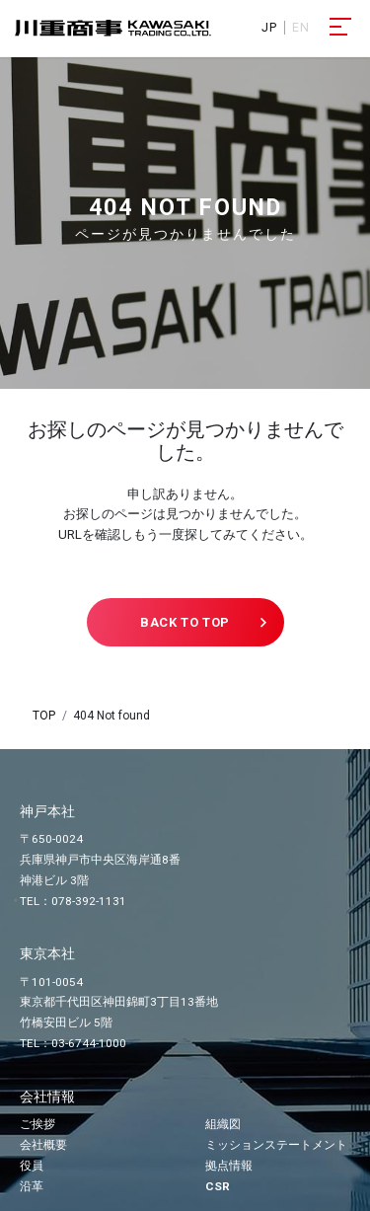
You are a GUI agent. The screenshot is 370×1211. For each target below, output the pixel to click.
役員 (31, 1166)
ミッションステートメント (276, 1145)
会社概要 (43, 1145)
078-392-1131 (88, 901)
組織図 (223, 1124)
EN (301, 28)
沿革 (31, 1186)
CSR (217, 1186)
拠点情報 (229, 1166)
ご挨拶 (37, 1124)
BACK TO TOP (185, 622)
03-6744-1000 (88, 1043)
